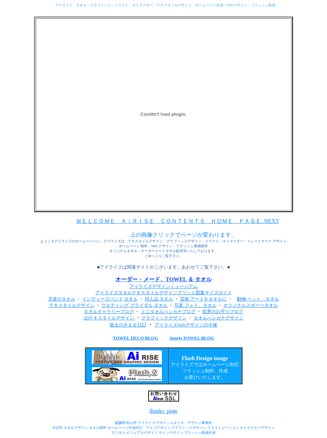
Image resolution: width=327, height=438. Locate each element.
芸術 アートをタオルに (203, 299)
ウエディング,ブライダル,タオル (134, 305)
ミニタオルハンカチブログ (168, 311)
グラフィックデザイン (164, 318)
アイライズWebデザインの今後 (186, 325)
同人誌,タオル (159, 299)
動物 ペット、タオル (258, 299)
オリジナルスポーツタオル (250, 305)
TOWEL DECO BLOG (135, 338)
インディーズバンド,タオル (110, 299)
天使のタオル (61, 299)
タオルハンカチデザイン (218, 318)
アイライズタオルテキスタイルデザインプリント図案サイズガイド (163, 292)
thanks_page (164, 411)
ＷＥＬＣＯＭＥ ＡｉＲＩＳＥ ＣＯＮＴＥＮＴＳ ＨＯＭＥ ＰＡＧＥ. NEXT (177, 221)
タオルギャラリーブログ (109, 311)
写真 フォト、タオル (195, 305)
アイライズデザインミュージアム (163, 286)
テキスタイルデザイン (72, 305)
